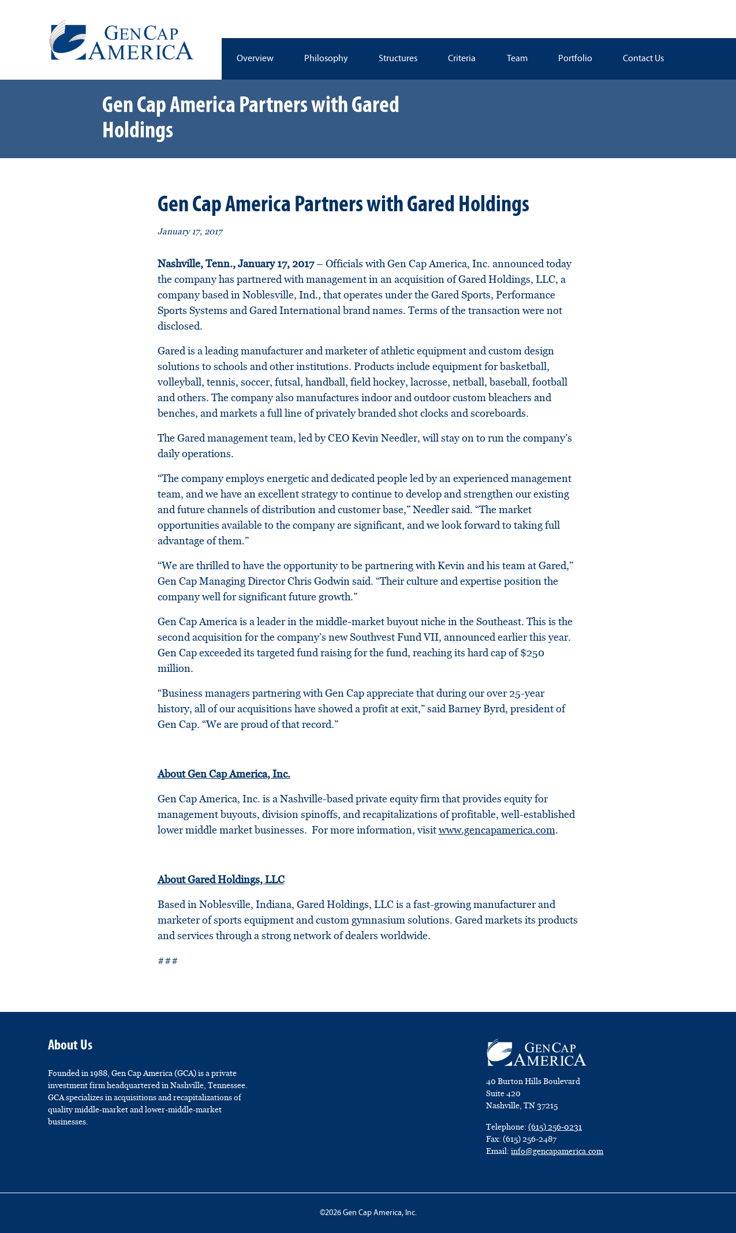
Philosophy (326, 58)
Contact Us (643, 58)
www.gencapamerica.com (497, 830)
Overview (255, 58)
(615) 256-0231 (555, 1126)
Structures (398, 58)
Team (517, 58)
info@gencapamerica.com (557, 1151)
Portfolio (575, 58)
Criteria (462, 58)
